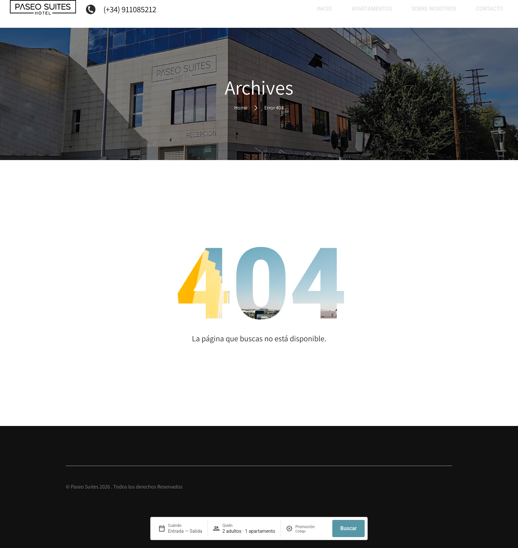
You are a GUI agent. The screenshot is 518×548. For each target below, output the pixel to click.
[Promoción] (311, 531)
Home (240, 107)
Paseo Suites (84, 486)
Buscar (348, 528)
